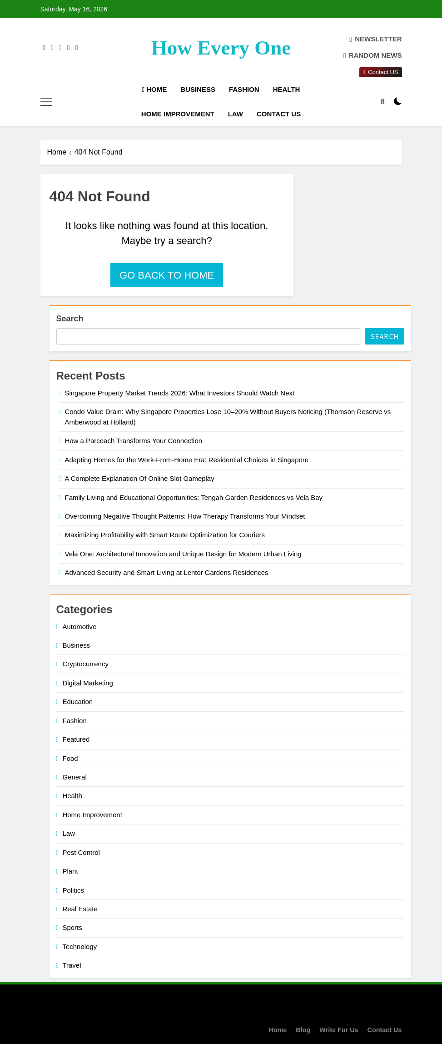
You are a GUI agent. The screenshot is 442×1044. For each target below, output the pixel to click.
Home (154, 89)
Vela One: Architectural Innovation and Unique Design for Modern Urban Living (183, 554)
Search (70, 318)
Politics (73, 890)
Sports (72, 927)
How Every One (221, 47)
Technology (80, 946)
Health (286, 89)
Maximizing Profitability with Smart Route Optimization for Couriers (165, 535)
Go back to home (166, 275)
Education (78, 701)
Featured (76, 739)
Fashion (244, 89)
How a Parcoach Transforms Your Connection (134, 441)
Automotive (80, 626)
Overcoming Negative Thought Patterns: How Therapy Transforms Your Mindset (185, 516)
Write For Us (338, 1030)
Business (197, 89)
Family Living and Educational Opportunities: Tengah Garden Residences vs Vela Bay (194, 497)
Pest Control (81, 852)
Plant (70, 871)
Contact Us (279, 114)
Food (70, 758)
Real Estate (80, 909)
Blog (303, 1030)
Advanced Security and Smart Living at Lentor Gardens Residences (166, 572)
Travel (72, 965)
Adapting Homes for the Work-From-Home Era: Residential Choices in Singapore (187, 460)
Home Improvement (177, 114)
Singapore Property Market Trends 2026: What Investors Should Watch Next (180, 393)
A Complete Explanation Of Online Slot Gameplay (139, 478)
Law (235, 114)
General (75, 777)
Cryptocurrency (86, 664)
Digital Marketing (88, 683)
